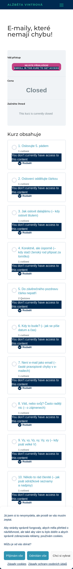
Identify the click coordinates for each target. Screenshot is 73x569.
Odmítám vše (38, 555)
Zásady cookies (16, 563)
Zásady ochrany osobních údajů (47, 563)
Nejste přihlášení (36, 65)
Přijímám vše (14, 555)
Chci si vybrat (61, 555)
